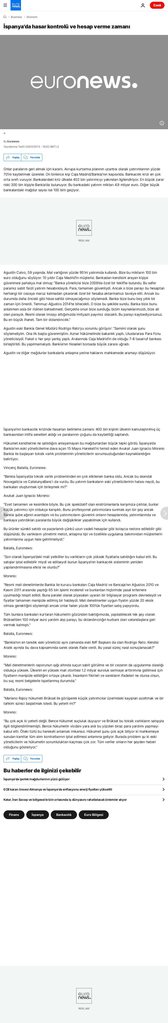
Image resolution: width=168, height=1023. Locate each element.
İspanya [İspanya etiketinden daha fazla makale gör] (38, 814)
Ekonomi (32, 17)
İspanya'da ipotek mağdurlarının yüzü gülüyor (37, 779)
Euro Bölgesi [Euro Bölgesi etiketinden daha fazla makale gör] (93, 814)
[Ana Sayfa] (5, 16)
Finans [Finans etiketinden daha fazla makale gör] (14, 814)
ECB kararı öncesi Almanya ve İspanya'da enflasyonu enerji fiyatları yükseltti (58, 789)
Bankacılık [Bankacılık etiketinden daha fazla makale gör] (64, 814)
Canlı (157, 5)
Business (16, 17)
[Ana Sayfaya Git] (15, 5)
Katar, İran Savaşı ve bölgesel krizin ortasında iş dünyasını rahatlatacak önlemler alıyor (65, 799)
